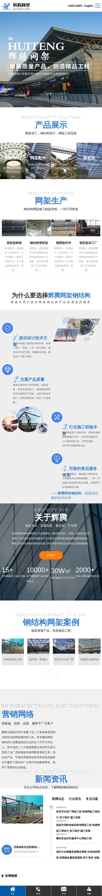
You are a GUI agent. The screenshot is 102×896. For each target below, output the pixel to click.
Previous (46, 673)
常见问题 (92, 799)
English (88, 5)
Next (55, 673)
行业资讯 (75, 799)
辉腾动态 (58, 799)
